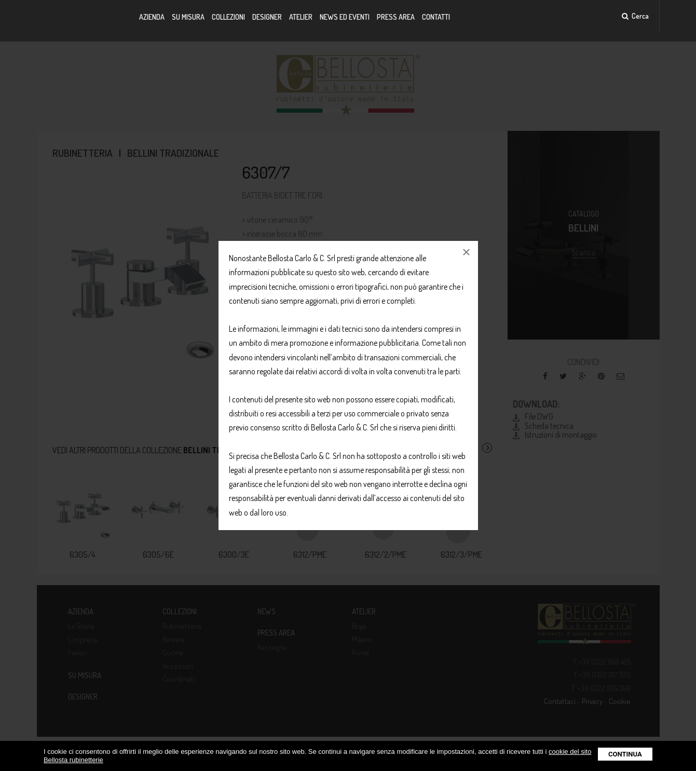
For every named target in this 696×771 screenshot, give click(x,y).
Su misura (188, 16)
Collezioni (228, 16)
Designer (267, 16)
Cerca (635, 15)
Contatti (436, 16)
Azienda (152, 16)
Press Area (396, 16)
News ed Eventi (345, 16)
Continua (625, 754)
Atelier (300, 16)
